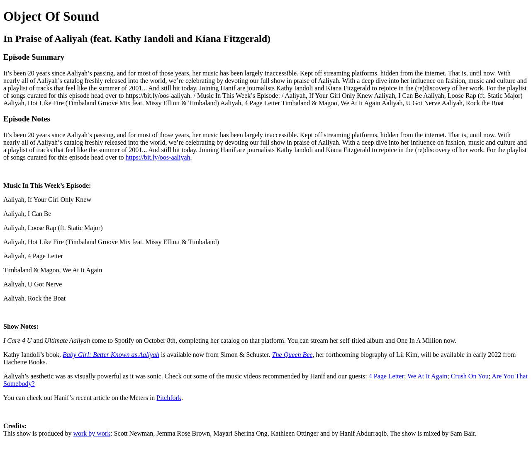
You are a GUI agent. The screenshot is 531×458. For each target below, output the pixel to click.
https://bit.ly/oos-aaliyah (158, 157)
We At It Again (427, 376)
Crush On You (470, 376)
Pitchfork (168, 397)
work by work (91, 433)
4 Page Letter (386, 376)
